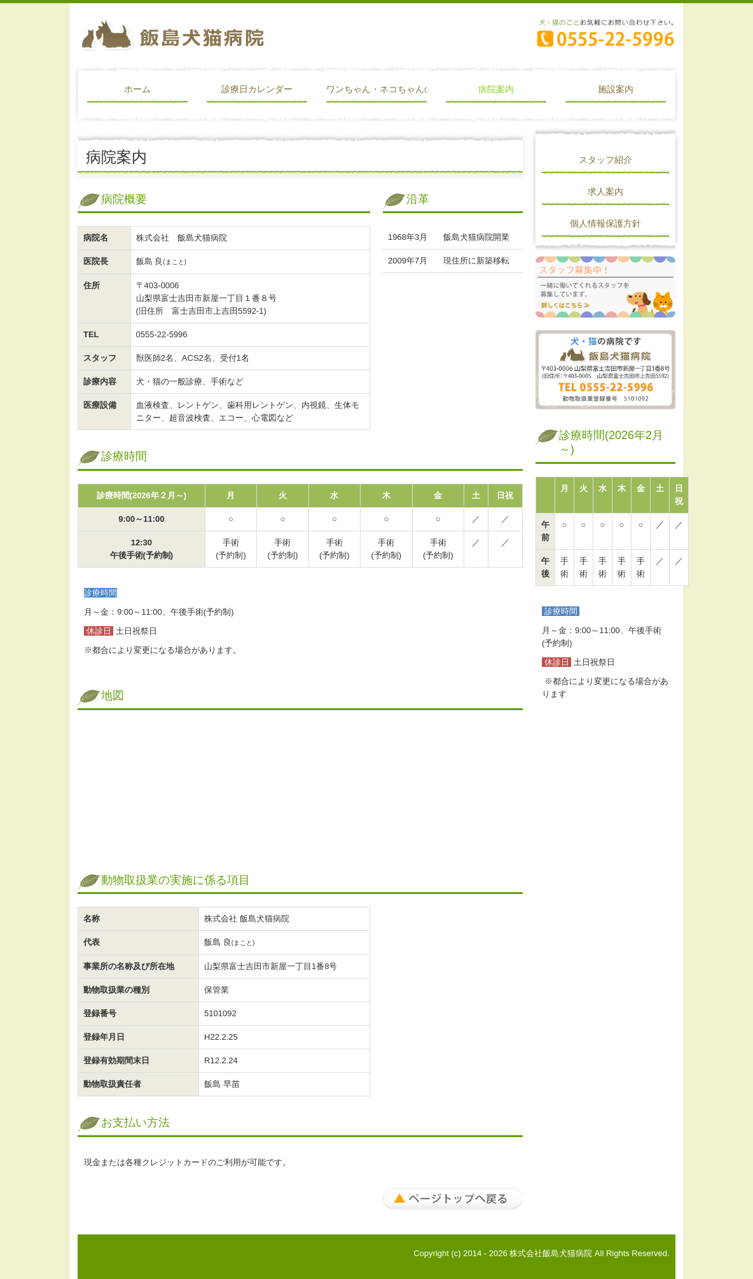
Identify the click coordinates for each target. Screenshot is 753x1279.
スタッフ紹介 (605, 160)
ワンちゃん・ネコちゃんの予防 (376, 89)
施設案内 (615, 89)
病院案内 (496, 89)
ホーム (137, 89)
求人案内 (605, 191)
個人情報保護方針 (605, 223)
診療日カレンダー (257, 89)
